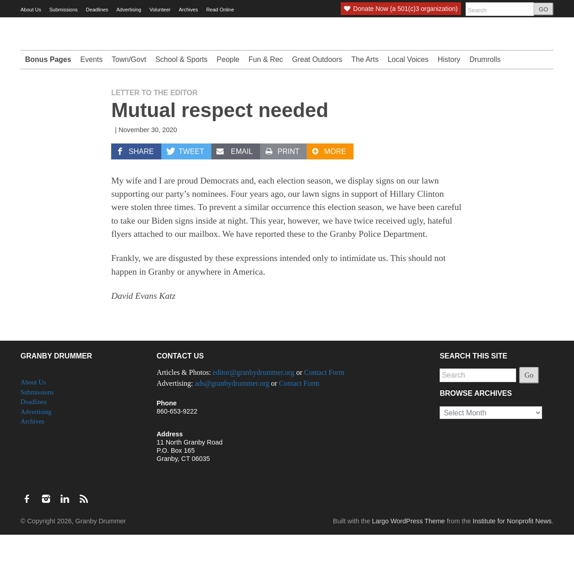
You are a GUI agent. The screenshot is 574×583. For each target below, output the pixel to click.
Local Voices (408, 108)
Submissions (63, 9)
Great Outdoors (317, 108)
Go (529, 423)
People (228, 108)
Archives (188, 9)
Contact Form (324, 420)
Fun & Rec (265, 108)
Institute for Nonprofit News (512, 569)
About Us (30, 9)
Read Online (220, 9)
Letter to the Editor (154, 141)
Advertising (129, 9)
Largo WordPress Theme (408, 569)
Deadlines (97, 9)
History (449, 108)
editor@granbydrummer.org (253, 420)
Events (91, 108)
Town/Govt (129, 108)
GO (543, 9)
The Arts (365, 108)
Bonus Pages (48, 108)
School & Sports (181, 108)
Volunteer (159, 9)
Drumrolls (485, 108)
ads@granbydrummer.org (232, 431)
